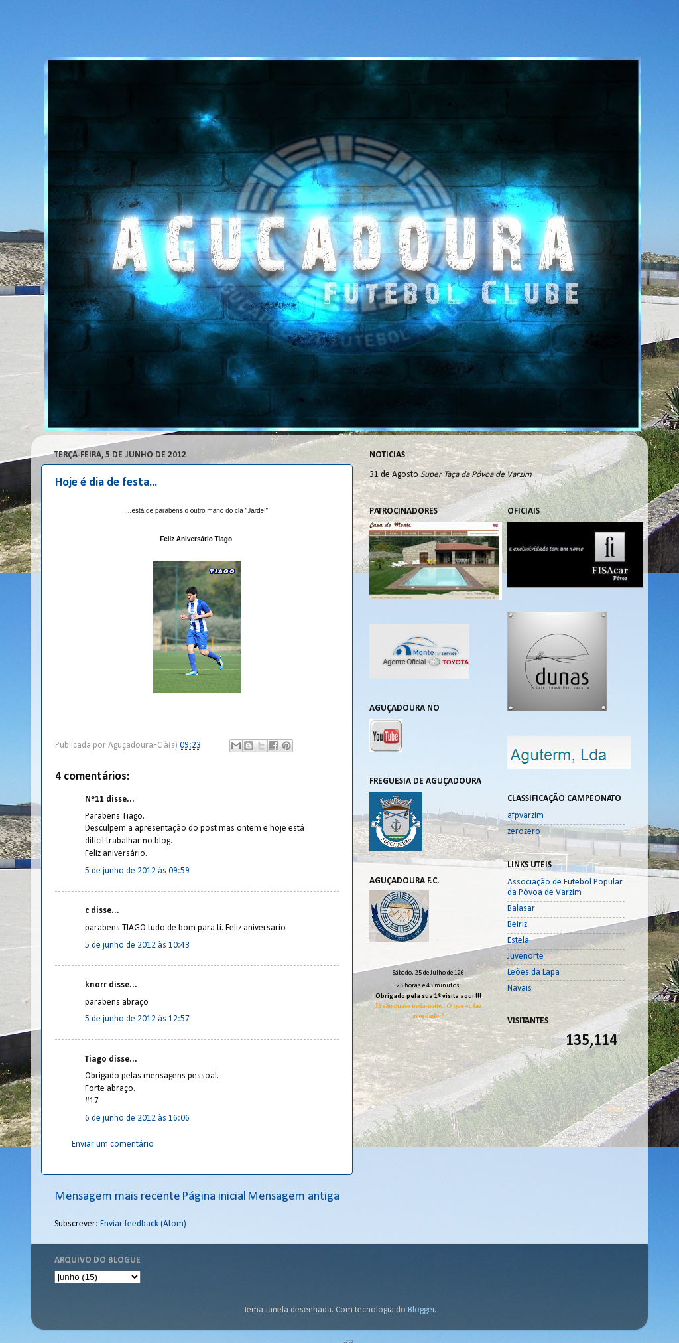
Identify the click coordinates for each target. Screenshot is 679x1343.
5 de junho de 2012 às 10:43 (137, 945)
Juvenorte (525, 956)
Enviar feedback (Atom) (143, 1224)
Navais (519, 988)
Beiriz (517, 924)
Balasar (521, 908)
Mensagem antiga (293, 1196)
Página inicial (214, 1196)
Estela (518, 940)
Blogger (421, 1310)
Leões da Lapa (533, 972)
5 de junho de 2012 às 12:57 (137, 1019)
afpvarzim (525, 816)
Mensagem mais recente (117, 1196)
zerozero (523, 831)
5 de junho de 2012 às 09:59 (137, 871)
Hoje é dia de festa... (106, 482)
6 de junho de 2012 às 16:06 (137, 1118)
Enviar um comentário (113, 1144)
